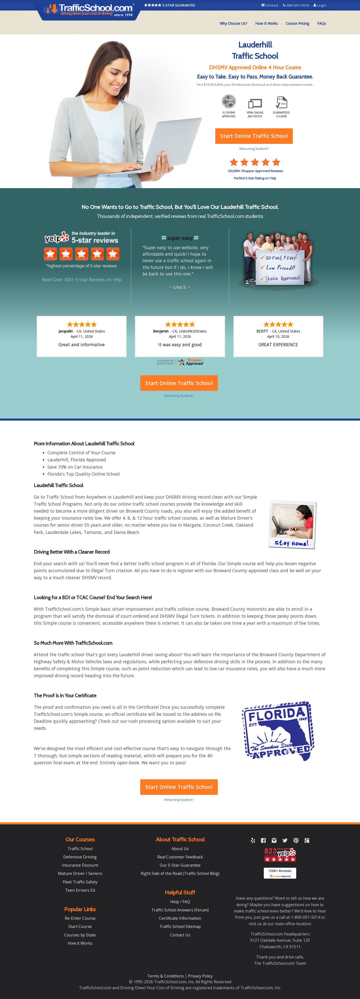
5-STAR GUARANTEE (169, 5)
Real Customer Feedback (180, 857)
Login (320, 5)
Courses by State (80, 935)
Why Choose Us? (233, 23)
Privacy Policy (200, 976)
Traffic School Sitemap (180, 926)
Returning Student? (179, 799)
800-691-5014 (296, 5)
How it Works (80, 943)
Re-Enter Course (80, 918)
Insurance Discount (80, 865)
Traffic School (80, 848)
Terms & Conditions (166, 976)
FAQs (321, 23)
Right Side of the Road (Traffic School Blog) (180, 873)
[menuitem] (233, 23)
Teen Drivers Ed (80, 890)
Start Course (80, 926)
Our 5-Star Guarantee (180, 865)
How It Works (266, 23)
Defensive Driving (80, 857)
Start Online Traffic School (178, 787)
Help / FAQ (180, 901)
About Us (180, 848)
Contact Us (180, 935)
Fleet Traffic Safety (80, 882)
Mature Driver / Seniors (80, 873)
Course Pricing (297, 23)
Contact (270, 5)
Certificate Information (180, 918)
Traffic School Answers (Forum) (180, 910)
